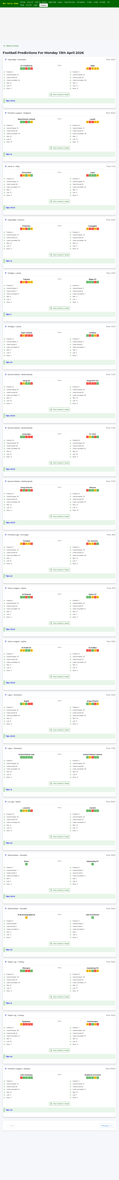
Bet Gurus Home (10, 3)
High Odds (52, 2)
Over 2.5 (30, 2)
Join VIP (29, 5)
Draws (60, 2)
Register (43, 5)
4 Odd (95, 2)
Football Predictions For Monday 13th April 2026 (43, 53)
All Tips (22, 2)
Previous (106, 1126)
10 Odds (102, 2)
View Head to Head (59, 94)
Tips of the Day (69, 2)
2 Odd (89, 2)
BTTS (44, 2)
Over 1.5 (38, 2)
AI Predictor (81, 2)
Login (35, 5)
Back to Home (11, 46)
